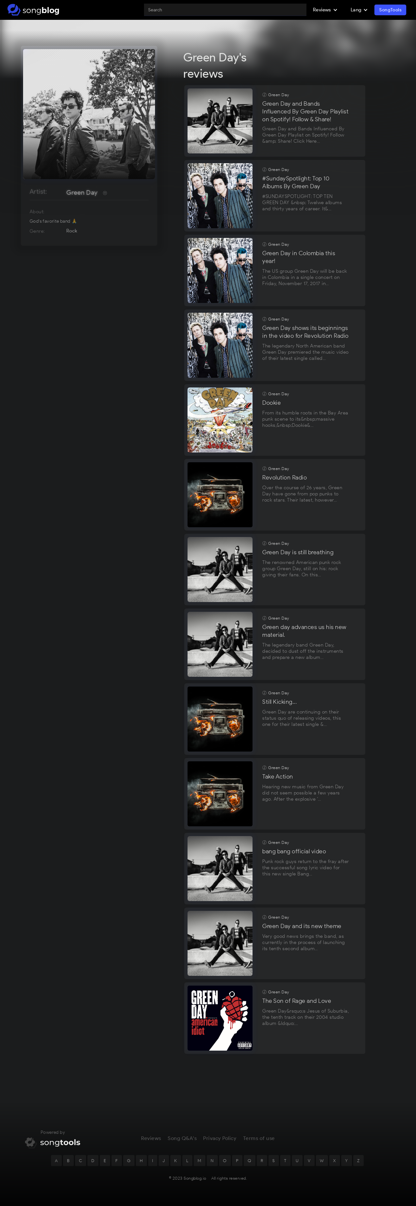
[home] (33, 10)
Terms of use (259, 1142)
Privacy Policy (219, 1142)
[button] (325, 10)
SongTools (390, 10)
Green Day (82, 192)
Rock (71, 231)
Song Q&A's (182, 1142)
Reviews (151, 1142)
